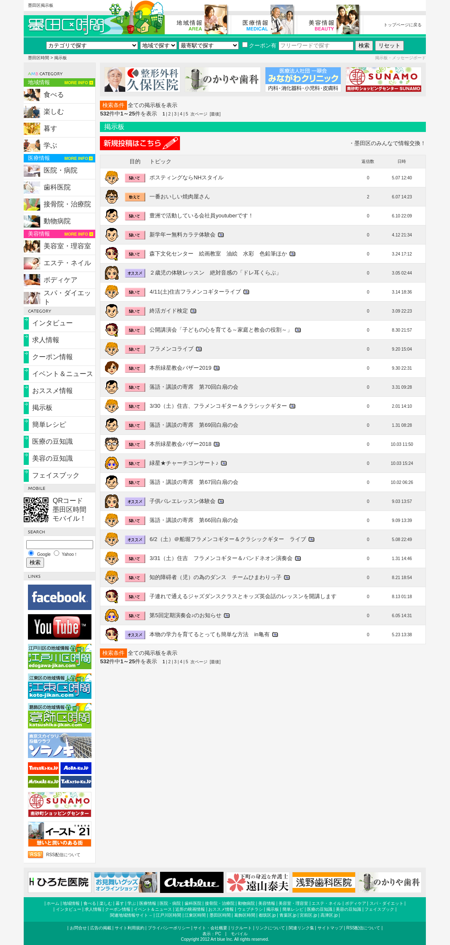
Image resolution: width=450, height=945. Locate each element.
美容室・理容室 (67, 246)
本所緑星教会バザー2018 (180, 444)
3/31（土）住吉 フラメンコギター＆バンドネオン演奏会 (220, 558)
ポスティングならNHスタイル (186, 177)
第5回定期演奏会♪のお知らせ (185, 615)
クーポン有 (259, 45)
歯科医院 (57, 187)
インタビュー (52, 323)
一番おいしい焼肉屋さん (179, 196)
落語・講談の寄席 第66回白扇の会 (193, 520)
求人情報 (45, 339)
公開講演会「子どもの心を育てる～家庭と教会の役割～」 (221, 330)
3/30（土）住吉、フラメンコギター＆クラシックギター (218, 406)
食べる (54, 94)
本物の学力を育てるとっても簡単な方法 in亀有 (209, 634)
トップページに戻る (403, 24)
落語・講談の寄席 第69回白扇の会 (193, 425)
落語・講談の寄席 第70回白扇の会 (193, 387)
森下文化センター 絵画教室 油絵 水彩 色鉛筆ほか (218, 253)
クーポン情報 (52, 356)
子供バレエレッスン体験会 (182, 501)
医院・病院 (60, 170)
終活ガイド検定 (168, 311)
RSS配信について (63, 854)
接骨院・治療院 (67, 204)
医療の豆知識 (52, 441)
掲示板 (42, 407)
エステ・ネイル (67, 262)
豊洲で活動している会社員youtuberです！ (201, 215)
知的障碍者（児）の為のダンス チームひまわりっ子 (215, 577)
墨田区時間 (38, 57)
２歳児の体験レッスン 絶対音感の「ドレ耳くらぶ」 (215, 272)
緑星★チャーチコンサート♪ (183, 463)
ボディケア (60, 279)
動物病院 (57, 221)
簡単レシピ (49, 424)
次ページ (198, 114)
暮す (50, 128)
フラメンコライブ (171, 349)
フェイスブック (56, 475)
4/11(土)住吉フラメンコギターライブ (195, 291)
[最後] (215, 114)
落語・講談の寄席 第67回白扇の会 (193, 482)
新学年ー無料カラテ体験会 (182, 234)
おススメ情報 (52, 390)
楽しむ (54, 111)
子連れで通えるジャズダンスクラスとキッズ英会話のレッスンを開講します (243, 596)
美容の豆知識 (52, 458)
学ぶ (50, 145)
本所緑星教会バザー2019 (180, 368)
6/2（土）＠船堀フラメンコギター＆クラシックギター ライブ (227, 539)
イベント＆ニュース (62, 373)
